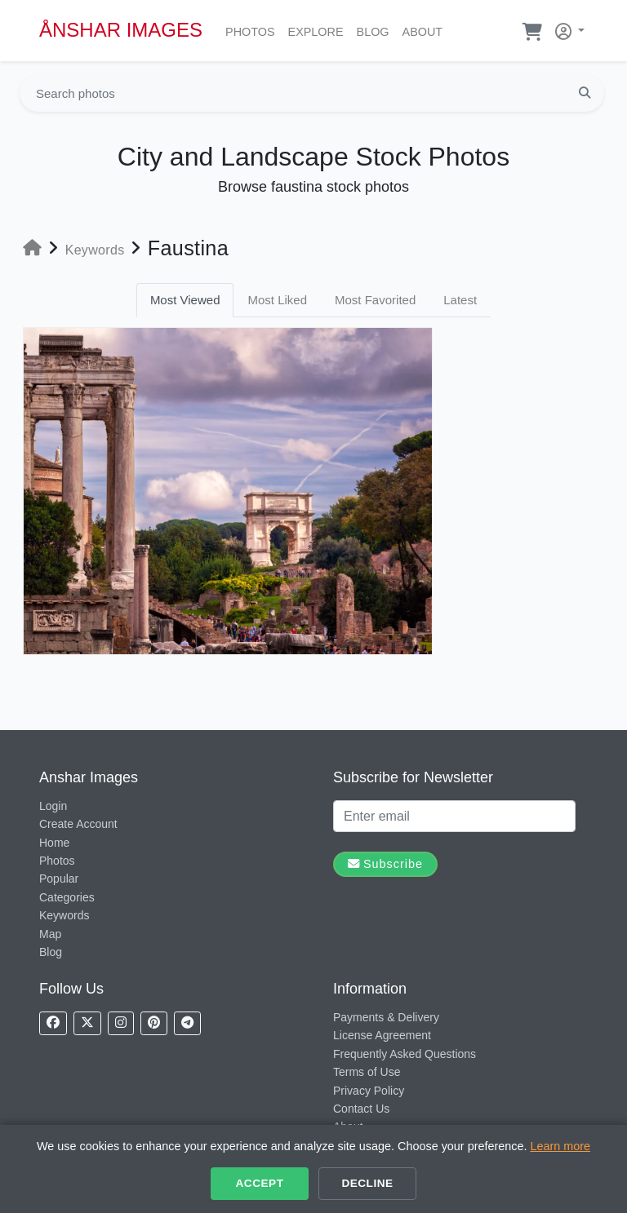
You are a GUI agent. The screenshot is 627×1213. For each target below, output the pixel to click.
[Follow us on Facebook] (53, 1023)
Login (53, 805)
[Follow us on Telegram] (187, 1023)
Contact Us (361, 1108)
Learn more (560, 1146)
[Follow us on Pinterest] (153, 1023)
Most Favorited (375, 300)
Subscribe (385, 863)
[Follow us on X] (87, 1023)
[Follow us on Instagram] (121, 1023)
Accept (260, 1183)
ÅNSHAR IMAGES (120, 30)
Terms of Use (366, 1071)
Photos (253, 30)
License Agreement (382, 1035)
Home (54, 842)
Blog (376, 30)
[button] (566, 28)
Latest (460, 300)
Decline (367, 1183)
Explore (319, 30)
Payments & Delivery (386, 1017)
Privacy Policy (368, 1090)
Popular (58, 878)
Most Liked (277, 300)
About (426, 30)
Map (50, 934)
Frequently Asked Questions (404, 1053)
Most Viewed (185, 300)
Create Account (78, 823)
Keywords (64, 915)
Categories (67, 897)
